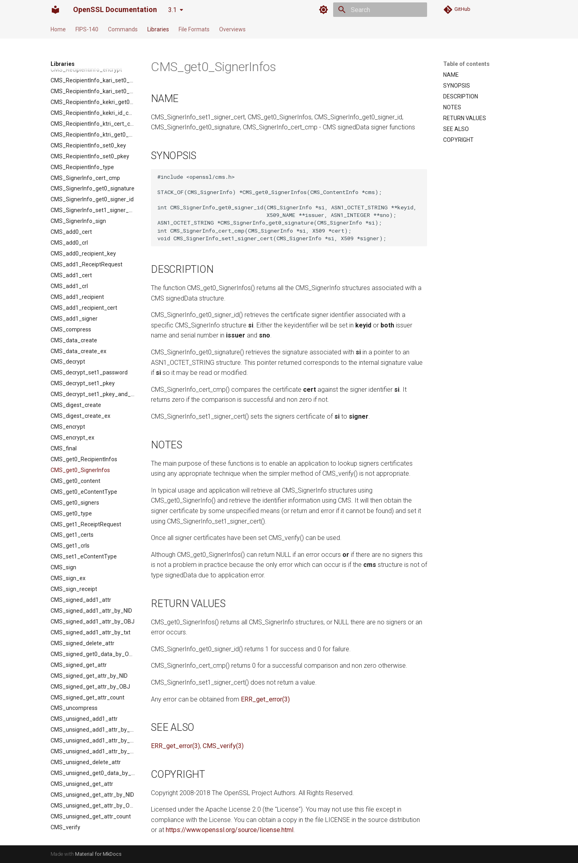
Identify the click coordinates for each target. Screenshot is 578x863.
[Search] (380, 9)
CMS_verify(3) (223, 746)
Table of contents (466, 64)
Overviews (232, 29)
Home (58, 29)
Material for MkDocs (98, 854)
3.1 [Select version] (172, 10)
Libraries (158, 29)
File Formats (194, 29)
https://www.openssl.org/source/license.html (229, 830)
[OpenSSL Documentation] (55, 10)
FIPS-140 (86, 29)
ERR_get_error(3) (265, 699)
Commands (123, 29)
